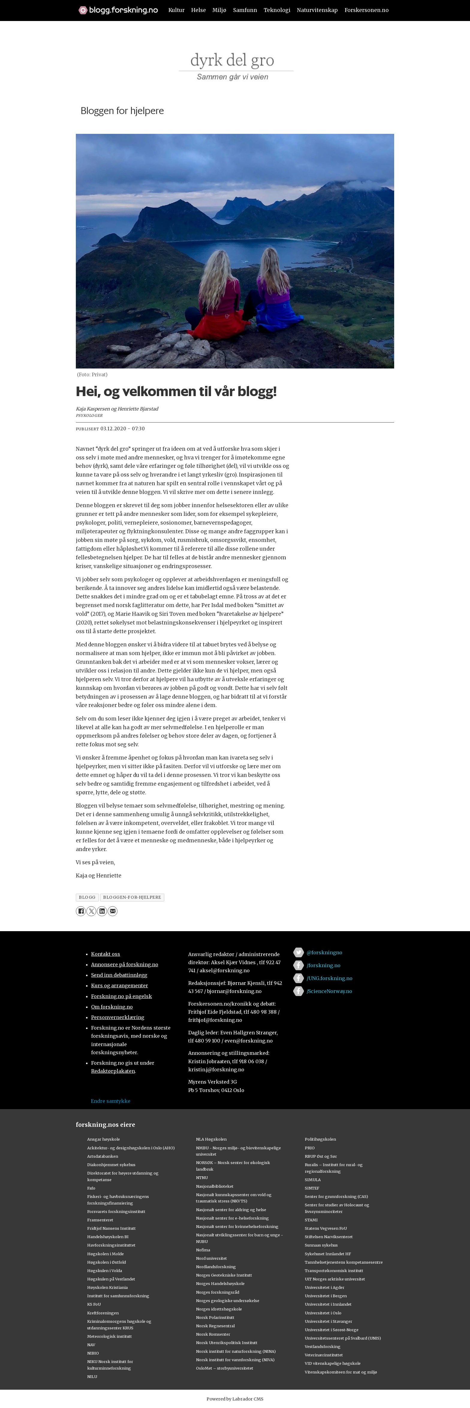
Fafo (91, 1188)
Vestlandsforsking (323, 1346)
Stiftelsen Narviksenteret (329, 1236)
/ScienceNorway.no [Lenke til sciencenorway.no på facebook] (329, 991)
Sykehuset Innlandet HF (328, 1253)
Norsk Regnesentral (215, 1325)
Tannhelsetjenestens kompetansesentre (344, 1262)
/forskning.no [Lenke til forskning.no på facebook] (324, 965)
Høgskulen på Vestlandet (111, 1279)
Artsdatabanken (102, 1156)
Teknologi (277, 10)
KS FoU (94, 1304)
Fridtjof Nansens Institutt (111, 1228)
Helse (198, 10)
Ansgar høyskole (103, 1139)
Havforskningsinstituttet (111, 1245)
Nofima (203, 1249)
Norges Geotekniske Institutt (224, 1275)
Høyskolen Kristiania (107, 1287)
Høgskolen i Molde (105, 1253)
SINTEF (312, 1188)
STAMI (311, 1219)
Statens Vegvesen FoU (326, 1228)
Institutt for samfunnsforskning (118, 1295)
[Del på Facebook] (81, 911)
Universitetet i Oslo (323, 1312)
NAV (91, 1344)
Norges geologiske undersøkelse (227, 1300)
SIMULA (313, 1179)
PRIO (310, 1147)
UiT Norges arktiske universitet (335, 1279)
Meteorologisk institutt (109, 1336)
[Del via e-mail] (113, 911)
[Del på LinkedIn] (102, 911)
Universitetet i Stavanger (328, 1321)
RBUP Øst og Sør (321, 1156)
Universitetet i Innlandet (328, 1304)
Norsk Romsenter (213, 1334)
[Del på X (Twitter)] (91, 911)
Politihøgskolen (320, 1139)
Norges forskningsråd (217, 1292)
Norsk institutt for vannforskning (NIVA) (235, 1359)
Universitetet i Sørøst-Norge (331, 1329)
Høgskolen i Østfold (106, 1262)
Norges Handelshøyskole (220, 1283)
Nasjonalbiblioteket (215, 1186)
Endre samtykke (110, 1101)
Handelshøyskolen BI (108, 1236)
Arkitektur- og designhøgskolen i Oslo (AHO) (131, 1147)
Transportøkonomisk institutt (334, 1270)
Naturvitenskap (317, 10)
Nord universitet (211, 1258)
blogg (87, 897)
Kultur (176, 10)
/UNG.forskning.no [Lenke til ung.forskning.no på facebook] (329, 978)
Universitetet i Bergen (326, 1295)
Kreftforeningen (103, 1312)
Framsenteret (100, 1219)
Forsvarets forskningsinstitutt (116, 1211)
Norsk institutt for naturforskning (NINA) (236, 1351)
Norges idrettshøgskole (219, 1309)
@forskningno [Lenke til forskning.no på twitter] (324, 952)
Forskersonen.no (367, 10)
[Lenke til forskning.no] (115, 7)
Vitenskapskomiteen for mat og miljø (341, 1372)
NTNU (202, 1177)
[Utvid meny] (79, 31)
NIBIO (93, 1353)
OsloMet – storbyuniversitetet (224, 1368)
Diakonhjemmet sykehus (111, 1164)
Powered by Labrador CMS (235, 1399)
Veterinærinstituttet (324, 1354)
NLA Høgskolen (211, 1139)
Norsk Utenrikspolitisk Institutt (226, 1342)
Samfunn (245, 10)
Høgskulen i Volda (104, 1270)
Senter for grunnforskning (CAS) (336, 1196)
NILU (92, 1376)
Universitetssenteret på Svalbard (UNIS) (343, 1338)
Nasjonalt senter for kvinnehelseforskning (237, 1226)
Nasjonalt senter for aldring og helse (231, 1209)
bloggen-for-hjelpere (132, 897)
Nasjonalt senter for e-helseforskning (232, 1218)
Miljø (219, 10)
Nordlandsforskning (216, 1266)
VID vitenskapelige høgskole (333, 1363)
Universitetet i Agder (324, 1287)
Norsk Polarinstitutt (215, 1317)
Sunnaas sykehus (321, 1245)
